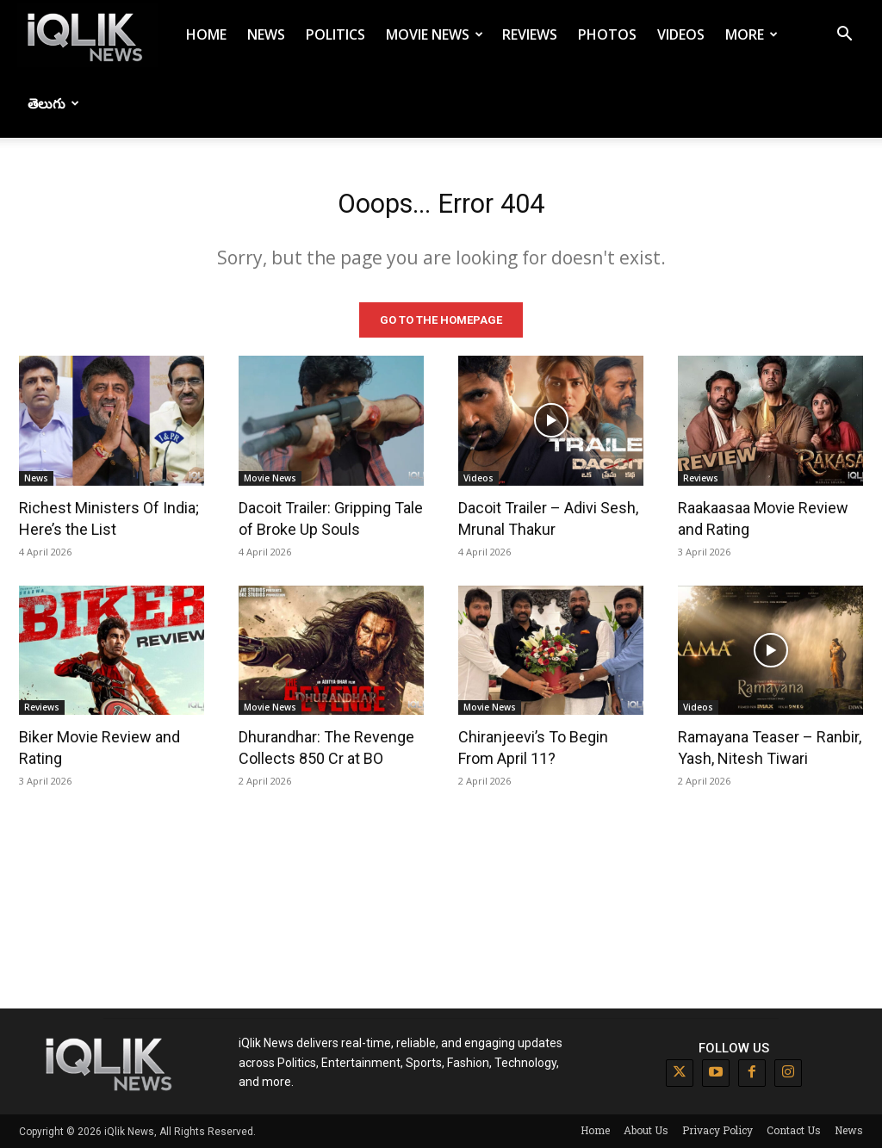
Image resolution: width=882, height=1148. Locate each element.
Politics (335, 34)
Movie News (434, 34)
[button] (844, 36)
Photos (607, 34)
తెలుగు (53, 103)
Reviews (529, 34)
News (266, 34)
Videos (681, 34)
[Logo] (87, 35)
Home (206, 34)
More (751, 34)
